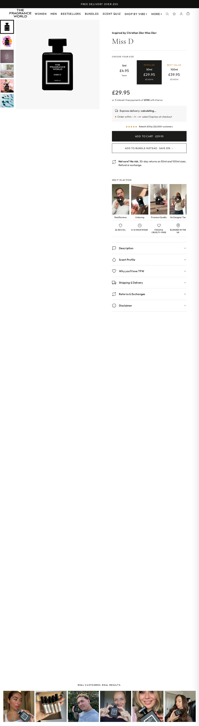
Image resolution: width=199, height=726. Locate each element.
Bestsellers (71, 14)
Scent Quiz (112, 14)
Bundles (92, 14)
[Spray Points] (174, 14)
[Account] (181, 14)
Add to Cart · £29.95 (149, 136)
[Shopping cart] (188, 14)
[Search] (167, 14)
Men (54, 14)
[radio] (124, 72)
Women (41, 14)
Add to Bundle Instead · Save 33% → (149, 148)
